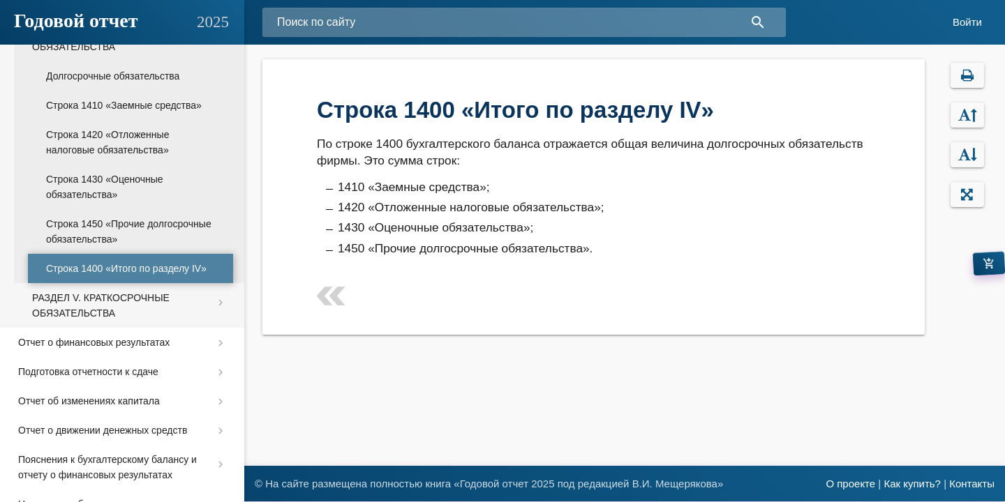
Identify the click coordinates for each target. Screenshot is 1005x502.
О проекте (850, 483)
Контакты (972, 483)
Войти (967, 22)
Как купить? (912, 483)
